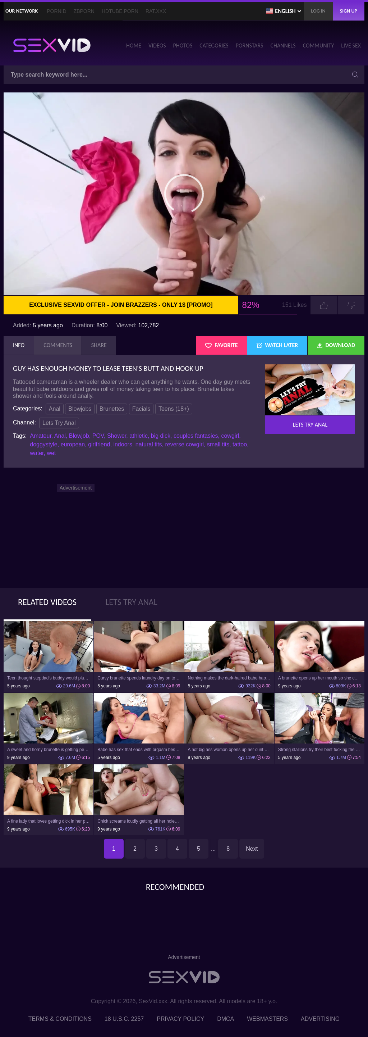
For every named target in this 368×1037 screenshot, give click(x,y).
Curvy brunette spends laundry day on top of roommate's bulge (138, 678)
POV (98, 436)
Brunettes (112, 409)
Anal (54, 409)
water (36, 453)
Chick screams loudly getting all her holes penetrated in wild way (138, 821)
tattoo (240, 444)
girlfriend (99, 444)
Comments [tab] (57, 345)
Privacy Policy (180, 1019)
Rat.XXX (156, 11)
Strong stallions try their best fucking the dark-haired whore (319, 749)
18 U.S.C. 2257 (124, 1019)
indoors (122, 444)
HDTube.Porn (120, 11)
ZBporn (84, 11)
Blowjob (79, 436)
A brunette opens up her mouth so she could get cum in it (319, 678)
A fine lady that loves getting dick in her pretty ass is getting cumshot (48, 821)
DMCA (225, 1019)
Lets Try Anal (59, 423)
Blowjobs (79, 409)
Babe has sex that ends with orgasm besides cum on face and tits (138, 749)
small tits (218, 444)
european (73, 444)
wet (51, 453)
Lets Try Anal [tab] (131, 602)
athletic (138, 436)
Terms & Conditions (60, 1019)
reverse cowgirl (184, 444)
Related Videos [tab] (47, 602)
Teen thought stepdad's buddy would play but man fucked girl (48, 678)
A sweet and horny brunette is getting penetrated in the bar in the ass (48, 749)
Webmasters (267, 1019)
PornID (56, 11)
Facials (141, 409)
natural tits (148, 444)
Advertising (320, 1019)
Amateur (40, 436)
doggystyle (44, 444)
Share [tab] (99, 345)
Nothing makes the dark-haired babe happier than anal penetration (229, 678)
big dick (160, 436)
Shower (116, 436)
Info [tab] (18, 345)
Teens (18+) (173, 409)
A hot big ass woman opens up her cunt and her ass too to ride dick (229, 749)
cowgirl (230, 436)
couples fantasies (196, 436)
